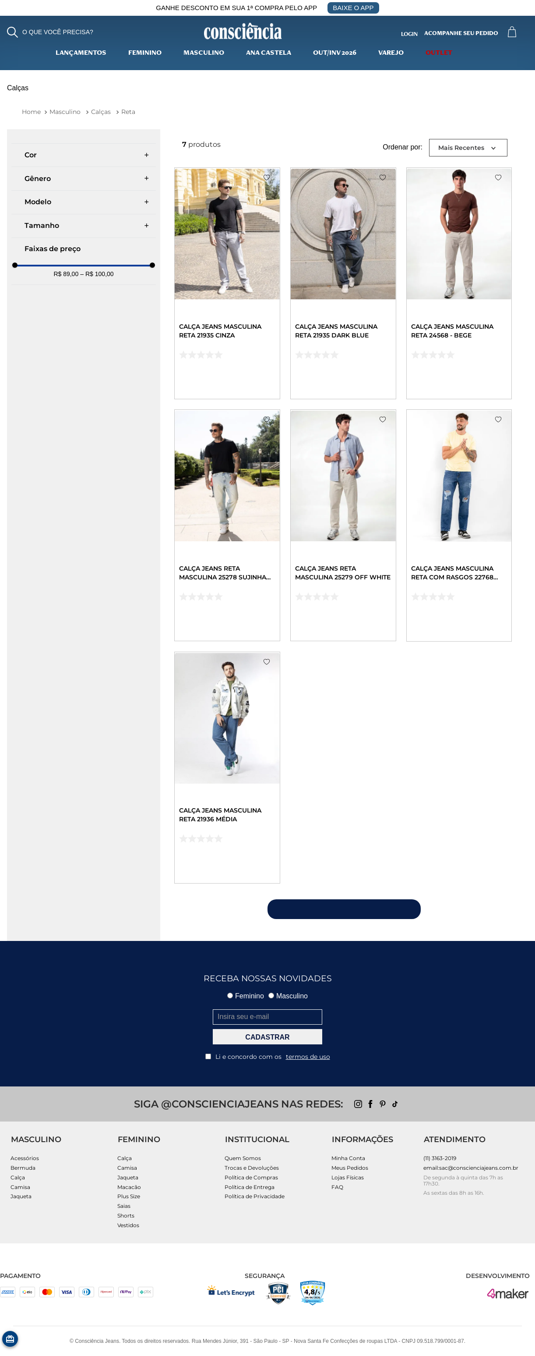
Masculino (203, 53)
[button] (50, 32)
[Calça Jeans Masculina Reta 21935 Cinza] (227, 283)
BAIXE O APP (353, 7)
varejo (391, 53)
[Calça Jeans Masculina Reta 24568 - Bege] (459, 283)
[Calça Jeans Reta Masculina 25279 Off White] (343, 525)
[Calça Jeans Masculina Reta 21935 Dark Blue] (343, 283)
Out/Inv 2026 (334, 53)
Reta (128, 112)
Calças (101, 112)
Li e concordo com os (267, 1056)
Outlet (439, 53)
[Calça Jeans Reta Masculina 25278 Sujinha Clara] (227, 525)
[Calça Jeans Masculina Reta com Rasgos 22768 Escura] (459, 525)
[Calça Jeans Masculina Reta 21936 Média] (227, 767)
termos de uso (308, 1056)
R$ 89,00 (65, 273)
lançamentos (81, 53)
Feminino (145, 53)
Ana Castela (268, 53)
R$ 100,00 (96, 273)
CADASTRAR (267, 1037)
